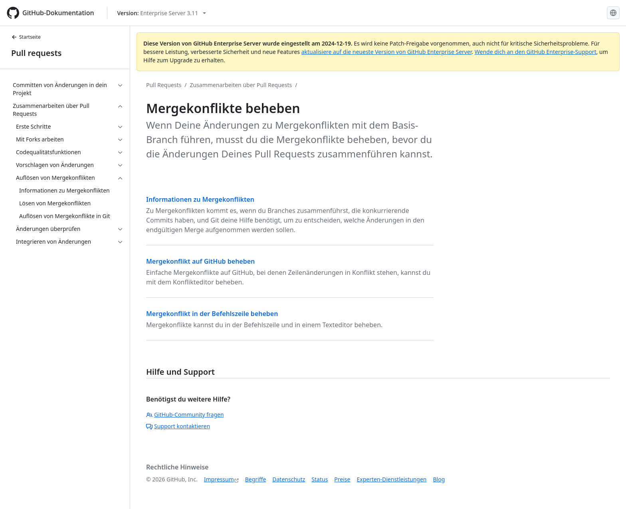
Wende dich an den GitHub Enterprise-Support (535, 52)
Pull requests (36, 53)
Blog (439, 479)
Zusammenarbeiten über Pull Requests (241, 85)
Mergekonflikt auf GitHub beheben (200, 261)
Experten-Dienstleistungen (391, 479)
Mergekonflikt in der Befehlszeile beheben (212, 313)
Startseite (26, 37)
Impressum (219, 479)
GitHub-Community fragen (185, 414)
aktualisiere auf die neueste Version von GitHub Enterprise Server (386, 52)
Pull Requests (163, 85)
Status (319, 479)
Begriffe (255, 479)
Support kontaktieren (178, 426)
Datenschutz (288, 479)
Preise (342, 479)
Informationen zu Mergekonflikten (200, 199)
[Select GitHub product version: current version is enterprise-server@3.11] (162, 13)
